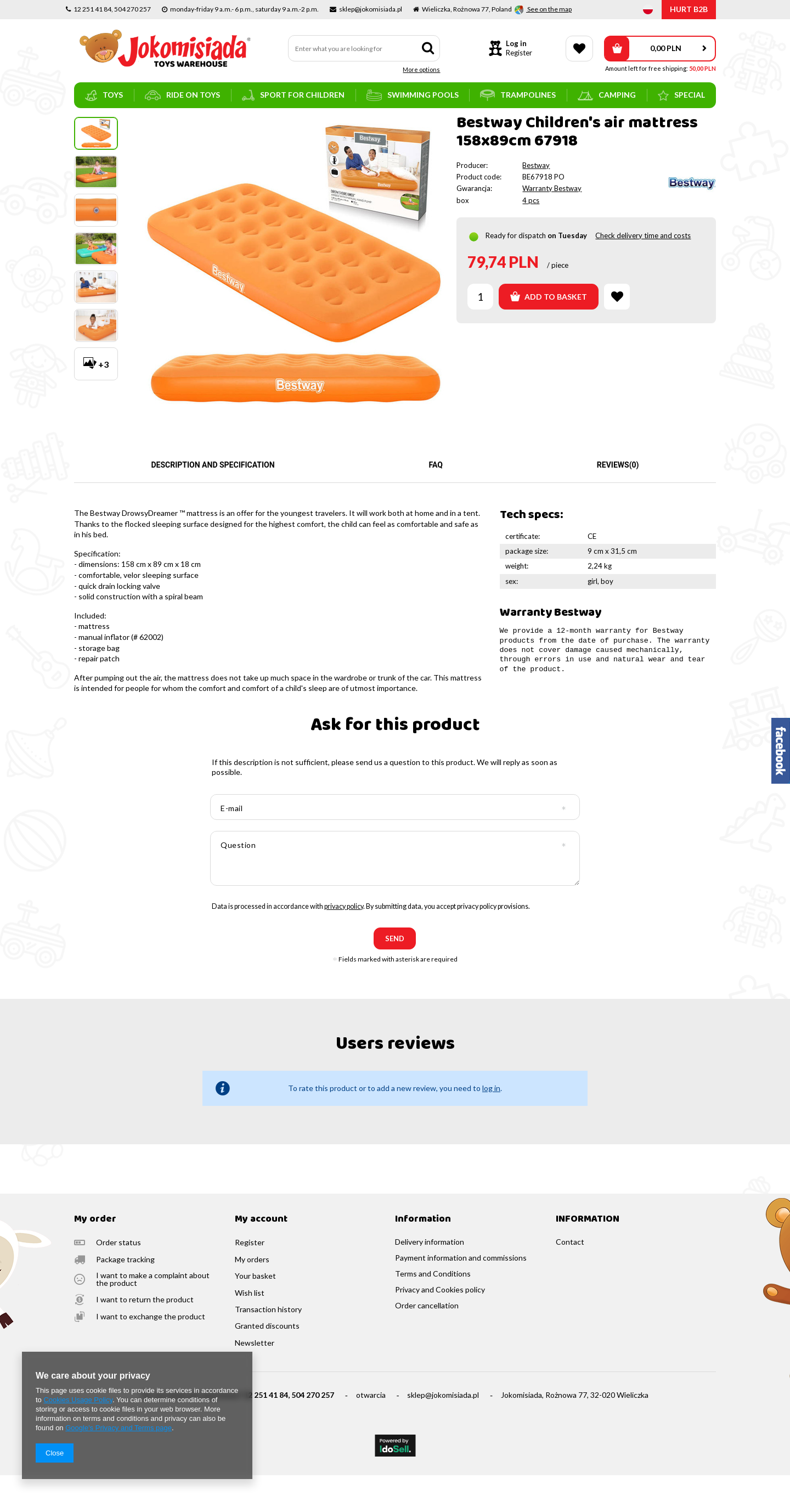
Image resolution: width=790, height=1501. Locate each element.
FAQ (436, 490)
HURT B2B (689, 9)
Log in (516, 43)
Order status (118, 1268)
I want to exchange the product (150, 1342)
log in (491, 1113)
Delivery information (429, 1268)
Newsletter (254, 1369)
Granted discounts (267, 1352)
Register (519, 52)
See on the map (549, 9)
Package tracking (125, 1285)
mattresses (171, 123)
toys (104, 95)
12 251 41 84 (266, 1420)
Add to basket (548, 322)
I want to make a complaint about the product (153, 1305)
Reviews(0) (618, 490)
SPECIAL (681, 95)
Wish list (249, 1319)
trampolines (518, 95)
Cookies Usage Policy (77, 1400)
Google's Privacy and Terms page (118, 1428)
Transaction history (268, 1335)
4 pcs (530, 226)
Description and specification (212, 490)
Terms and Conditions (433, 1299)
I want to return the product (145, 1325)
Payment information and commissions (461, 1284)
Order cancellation (427, 1331)
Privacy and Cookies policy (440, 1315)
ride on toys (182, 95)
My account (261, 1245)
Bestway (536, 191)
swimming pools (412, 95)
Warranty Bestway (552, 214)
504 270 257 (312, 1420)
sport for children (293, 95)
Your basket (255, 1302)
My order (95, 1245)
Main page (91, 123)
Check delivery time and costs (643, 261)
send (394, 964)
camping (607, 95)
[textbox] (364, 48)
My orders (252, 1285)
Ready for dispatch (516, 261)
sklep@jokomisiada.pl (443, 1420)
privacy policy (343, 932)
